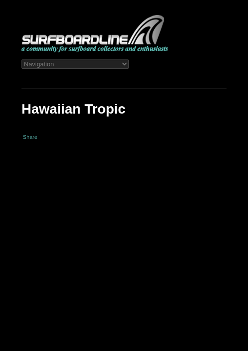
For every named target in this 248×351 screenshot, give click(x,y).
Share (30, 137)
